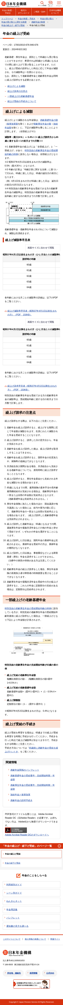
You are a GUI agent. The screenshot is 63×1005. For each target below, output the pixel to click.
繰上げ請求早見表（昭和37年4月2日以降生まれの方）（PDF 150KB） (32, 388)
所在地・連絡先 (14, 973)
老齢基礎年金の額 (49, 120)
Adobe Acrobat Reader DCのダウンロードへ (27, 831)
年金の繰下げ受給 (12, 863)
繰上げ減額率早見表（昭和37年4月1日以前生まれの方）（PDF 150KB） (32, 313)
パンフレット (13, 918)
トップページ (7, 19)
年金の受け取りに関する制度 (14, 22)
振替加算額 (12, 124)
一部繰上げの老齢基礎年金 (20, 96)
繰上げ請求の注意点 (17, 91)
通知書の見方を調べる (17, 926)
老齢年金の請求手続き (21, 800)
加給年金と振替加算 (20, 794)
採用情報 (33, 973)
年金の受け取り (47, 19)
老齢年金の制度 (38, 22)
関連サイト (55, 939)
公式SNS (50, 973)
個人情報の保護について (35, 939)
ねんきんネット (14, 901)
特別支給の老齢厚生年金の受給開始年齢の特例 (28, 608)
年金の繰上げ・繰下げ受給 (13, 25)
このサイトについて (11, 939)
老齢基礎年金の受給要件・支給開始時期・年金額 (32, 777)
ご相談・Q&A (39, 12)
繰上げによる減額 (16, 86)
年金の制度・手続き (8, 11)
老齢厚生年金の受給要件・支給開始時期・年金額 (32, 787)
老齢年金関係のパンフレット (24, 770)
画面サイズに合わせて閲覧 (41, 248)
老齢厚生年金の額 (42, 124)
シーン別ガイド (14, 893)
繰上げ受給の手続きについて (21, 101)
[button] (42, 4)
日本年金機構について (55, 11)
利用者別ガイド (14, 884)
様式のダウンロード (23, 11)
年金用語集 (11, 909)
